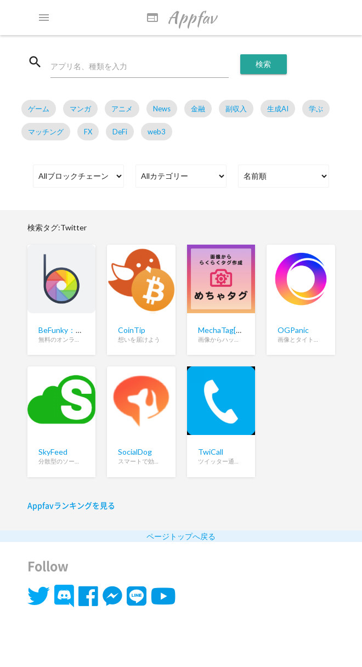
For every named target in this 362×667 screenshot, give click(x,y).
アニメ (122, 108)
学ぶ (316, 108)
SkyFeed (52, 451)
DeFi (119, 131)
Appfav (181, 17)
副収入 (236, 108)
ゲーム (38, 108)
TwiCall (210, 451)
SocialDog (135, 451)
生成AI (278, 108)
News (162, 108)
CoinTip (131, 330)
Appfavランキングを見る (71, 505)
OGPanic (293, 330)
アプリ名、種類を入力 (88, 66)
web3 (157, 131)
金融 (198, 108)
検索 (264, 64)
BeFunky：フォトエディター (87, 330)
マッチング (46, 131)
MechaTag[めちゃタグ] (237, 330)
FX (88, 131)
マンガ (80, 108)
